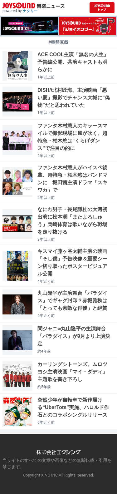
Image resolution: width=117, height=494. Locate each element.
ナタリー (30, 11)
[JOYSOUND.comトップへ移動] (102, 7)
